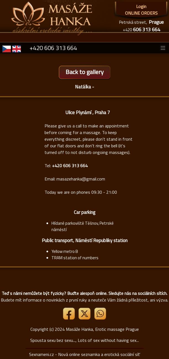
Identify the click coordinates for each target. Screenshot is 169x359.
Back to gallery (85, 72)
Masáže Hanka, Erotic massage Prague (102, 329)
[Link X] (85, 318)
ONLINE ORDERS (141, 13)
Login (141, 6)
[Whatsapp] (100, 318)
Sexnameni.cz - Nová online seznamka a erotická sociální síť (84, 354)
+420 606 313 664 (53, 48)
